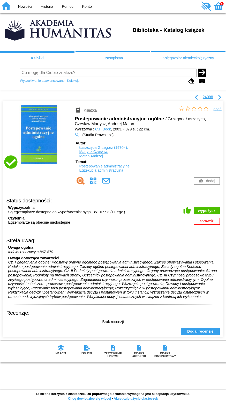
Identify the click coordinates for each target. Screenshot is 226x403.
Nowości (25, 6)
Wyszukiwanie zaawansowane (42, 81)
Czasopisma (112, 58)
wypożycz (206, 211)
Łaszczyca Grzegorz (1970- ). (103, 147)
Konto (87, 6)
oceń (218, 109)
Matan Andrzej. (91, 156)
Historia (47, 6)
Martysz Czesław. (93, 152)
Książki (37, 58)
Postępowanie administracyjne (104, 166)
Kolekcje (73, 81)
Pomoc (67, 6)
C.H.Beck (103, 129)
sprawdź (207, 221)
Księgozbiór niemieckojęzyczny (188, 58)
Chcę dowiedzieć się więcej (89, 398)
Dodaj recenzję (200, 331)
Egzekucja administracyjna (101, 170)
